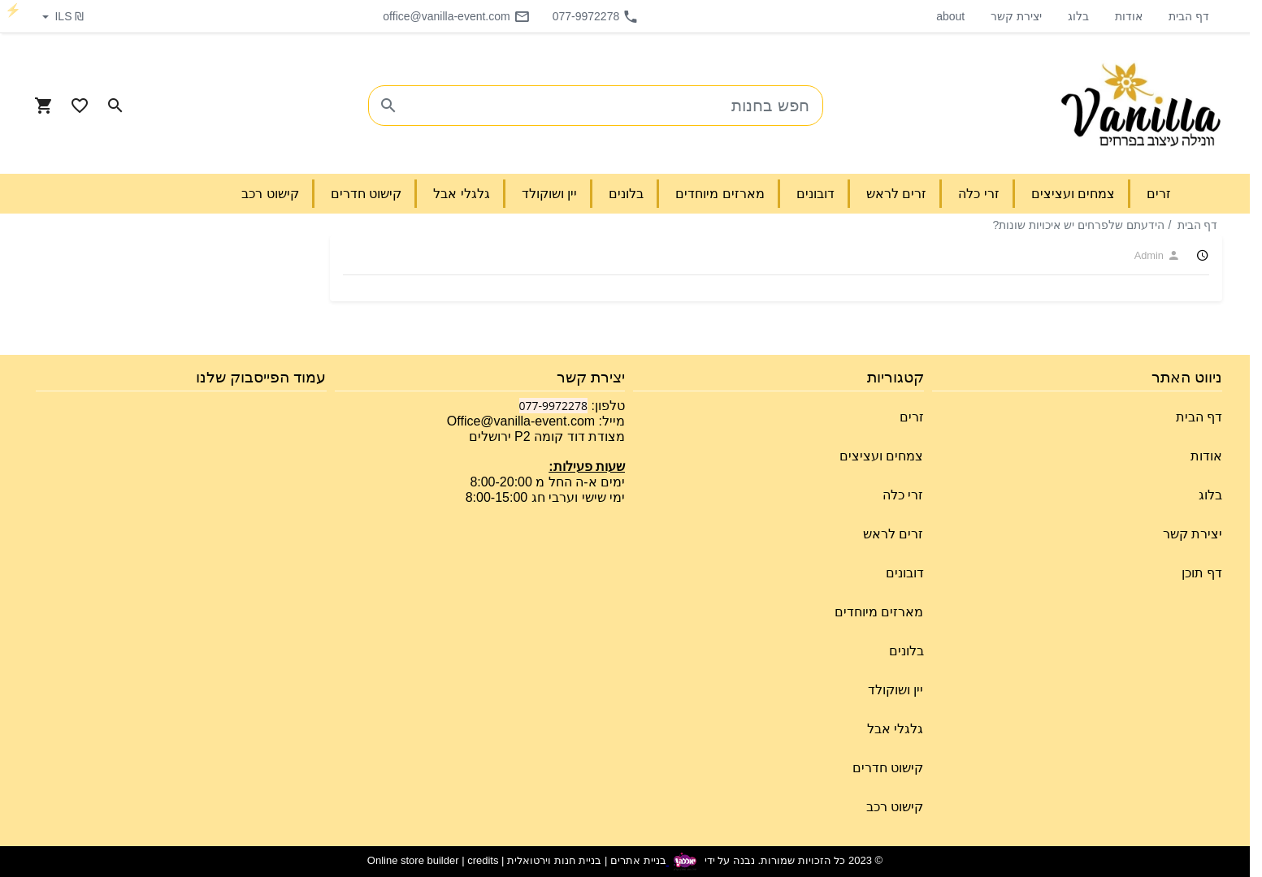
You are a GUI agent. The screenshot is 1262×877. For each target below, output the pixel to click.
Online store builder (413, 861)
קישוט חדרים (887, 768)
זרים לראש (893, 534)
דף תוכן (1202, 573)
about (950, 16)
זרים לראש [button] (896, 194)
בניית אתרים (638, 861)
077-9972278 (596, 16)
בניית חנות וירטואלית (554, 861)
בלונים (906, 651)
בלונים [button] (626, 194)
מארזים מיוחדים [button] (719, 194)
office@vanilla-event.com (456, 16)
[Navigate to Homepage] (1141, 105)
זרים (912, 417)
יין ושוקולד (895, 690)
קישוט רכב (894, 807)
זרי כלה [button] (978, 194)
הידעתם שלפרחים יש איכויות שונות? (1078, 224)
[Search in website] (115, 105)
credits (482, 861)
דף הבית (1189, 16)
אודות (1129, 16)
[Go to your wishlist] (79, 105)
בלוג (1078, 16)
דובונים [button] (815, 194)
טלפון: (606, 406)
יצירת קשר (1016, 16)
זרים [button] (1159, 194)
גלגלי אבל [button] (461, 194)
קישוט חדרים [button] (366, 194)
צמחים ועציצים (881, 456)
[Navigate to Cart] (44, 105)
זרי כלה (903, 495)
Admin (1157, 254)
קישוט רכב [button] (269, 194)
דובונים (905, 573)
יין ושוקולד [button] (549, 194)
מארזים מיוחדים (879, 612)
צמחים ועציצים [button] (1073, 194)
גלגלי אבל (895, 729)
